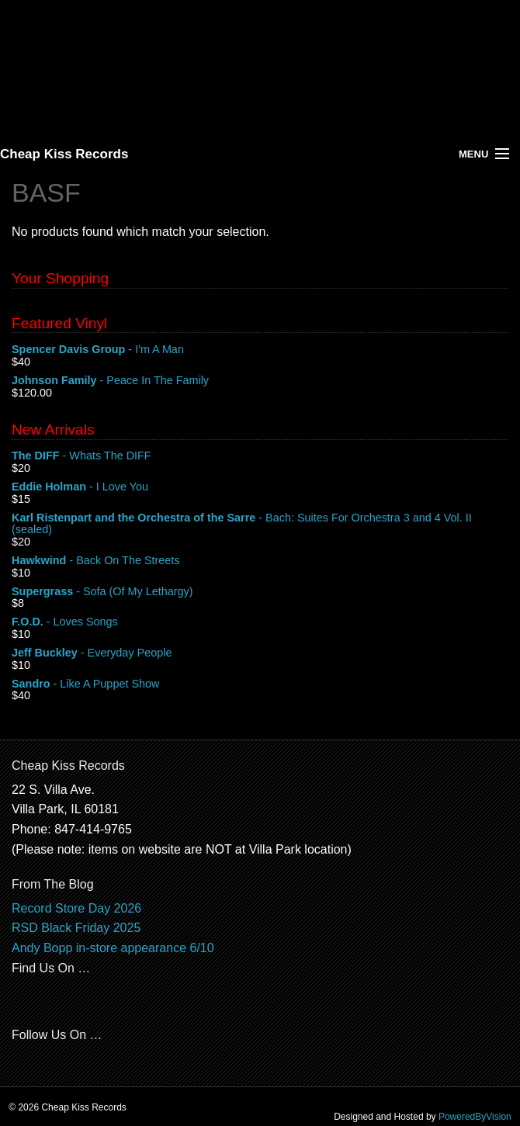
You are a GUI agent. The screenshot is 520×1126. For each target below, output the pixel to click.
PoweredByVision (475, 1116)
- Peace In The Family (260, 381)
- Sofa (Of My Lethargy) (260, 592)
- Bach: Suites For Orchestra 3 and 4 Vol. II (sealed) (260, 524)
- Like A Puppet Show (260, 684)
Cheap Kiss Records (64, 154)
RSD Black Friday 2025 (76, 927)
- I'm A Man (260, 350)
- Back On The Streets (260, 561)
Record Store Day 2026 (76, 908)
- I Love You (260, 487)
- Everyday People (260, 653)
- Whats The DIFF (260, 456)
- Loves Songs (260, 622)
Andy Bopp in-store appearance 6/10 (113, 948)
